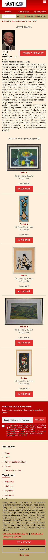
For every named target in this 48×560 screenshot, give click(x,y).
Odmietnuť (24, 549)
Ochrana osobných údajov (15, 462)
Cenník (7, 453)
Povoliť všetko (24, 542)
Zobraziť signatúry (33, 53)
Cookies (7, 466)
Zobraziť (24, 189)
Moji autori (9, 495)
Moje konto (9, 490)
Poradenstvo (24, 12)
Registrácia (40, 16)
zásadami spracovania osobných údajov (24, 434)
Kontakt (8, 12)
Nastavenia (24, 555)
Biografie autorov (18, 21)
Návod (7, 457)
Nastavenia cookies (12, 471)
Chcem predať (40, 12)
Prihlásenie (29, 16)
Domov (5, 21)
